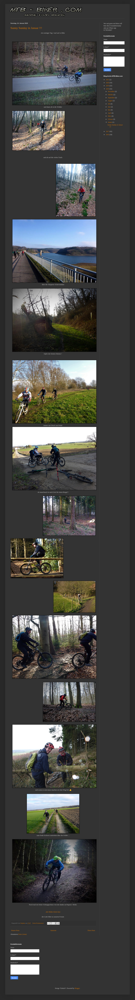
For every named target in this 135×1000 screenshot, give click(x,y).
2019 (108, 86)
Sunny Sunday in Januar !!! (26, 28)
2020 (108, 83)
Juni (109, 107)
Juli (109, 104)
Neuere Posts (15, 930)
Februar (110, 119)
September (111, 98)
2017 (108, 131)
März (110, 116)
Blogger (77, 988)
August (110, 101)
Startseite (53, 930)
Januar (110, 122)
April (110, 113)
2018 (108, 89)
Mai (109, 110)
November (111, 91)
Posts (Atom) (22, 934)
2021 (108, 80)
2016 (108, 135)
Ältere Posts (91, 930)
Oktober (110, 95)
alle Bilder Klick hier (53, 912)
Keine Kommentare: (38, 923)
